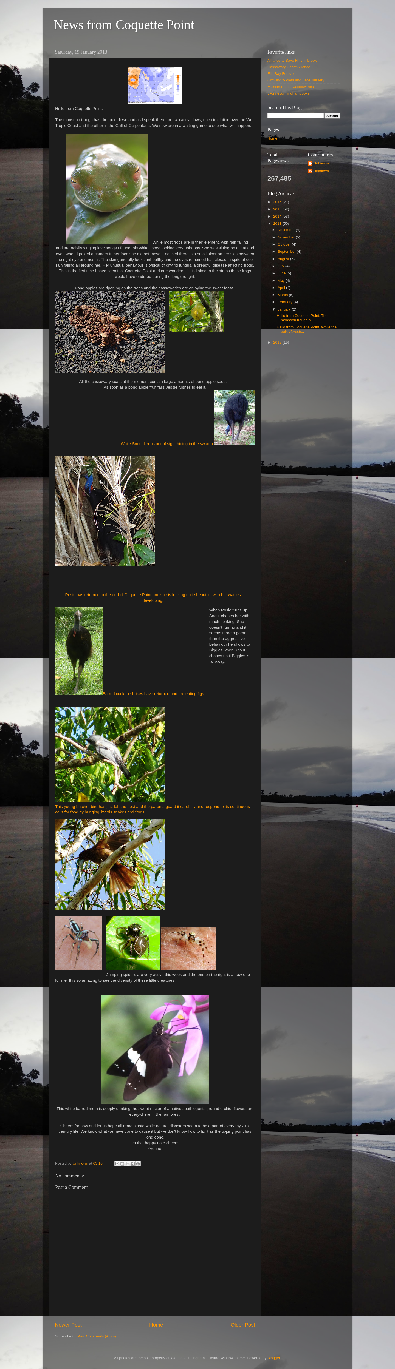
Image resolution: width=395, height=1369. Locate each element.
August (284, 259)
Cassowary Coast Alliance (288, 67)
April (282, 288)
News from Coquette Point (123, 24)
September (287, 251)
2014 (278, 216)
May (282, 280)
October (285, 244)
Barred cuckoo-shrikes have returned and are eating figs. (130, 651)
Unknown (321, 163)
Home (156, 1325)
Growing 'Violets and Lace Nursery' (296, 80)
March (283, 295)
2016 (278, 202)
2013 (278, 223)
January (285, 309)
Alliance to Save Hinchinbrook (292, 60)
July (281, 266)
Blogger (273, 1358)
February (286, 302)
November (287, 237)
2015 (278, 209)
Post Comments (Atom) (97, 1336)
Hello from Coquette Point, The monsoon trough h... (302, 318)
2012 (278, 342)
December (287, 230)
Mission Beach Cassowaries (290, 87)
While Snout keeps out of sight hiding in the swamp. (188, 418)
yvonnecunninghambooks (288, 93)
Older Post (243, 1325)
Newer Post (68, 1325)
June (282, 273)
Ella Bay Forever (281, 74)
